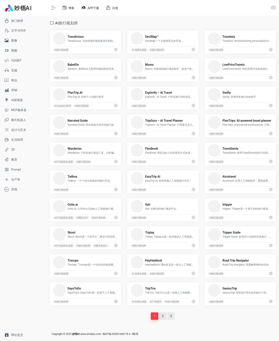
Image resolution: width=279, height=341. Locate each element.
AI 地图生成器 (139, 50)
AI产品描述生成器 (63, 161)
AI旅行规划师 (61, 50)
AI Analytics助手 (62, 105)
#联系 (135, 334)
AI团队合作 (82, 217)
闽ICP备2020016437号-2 (116, 334)
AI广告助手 (155, 301)
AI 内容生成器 (139, 273)
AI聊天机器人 (101, 245)
